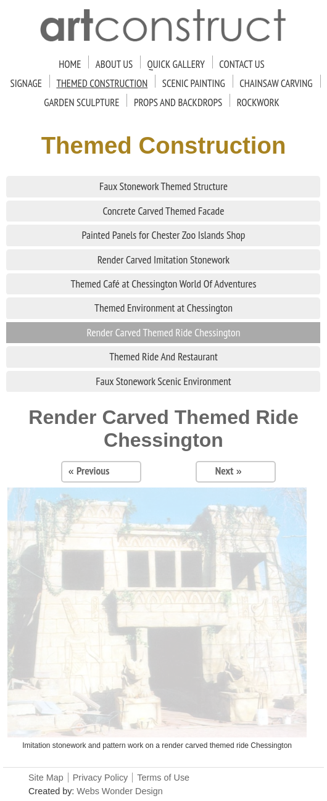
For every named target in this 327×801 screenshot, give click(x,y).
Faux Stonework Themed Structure (163, 186)
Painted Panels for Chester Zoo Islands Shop (163, 235)
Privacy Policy (100, 777)
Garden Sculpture (81, 102)
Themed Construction (101, 83)
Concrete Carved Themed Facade (163, 211)
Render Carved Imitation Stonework (163, 259)
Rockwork (258, 102)
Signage (26, 83)
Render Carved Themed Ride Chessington (164, 332)
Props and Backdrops (178, 102)
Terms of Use (163, 777)
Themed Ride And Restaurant (163, 356)
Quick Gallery (176, 64)
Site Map (46, 777)
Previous (93, 470)
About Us (114, 64)
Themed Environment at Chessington (163, 308)
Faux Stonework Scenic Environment (163, 381)
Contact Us (241, 64)
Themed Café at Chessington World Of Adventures (163, 283)
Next (224, 470)
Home (70, 64)
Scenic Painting (193, 83)
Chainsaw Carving (275, 83)
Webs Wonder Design (119, 791)
